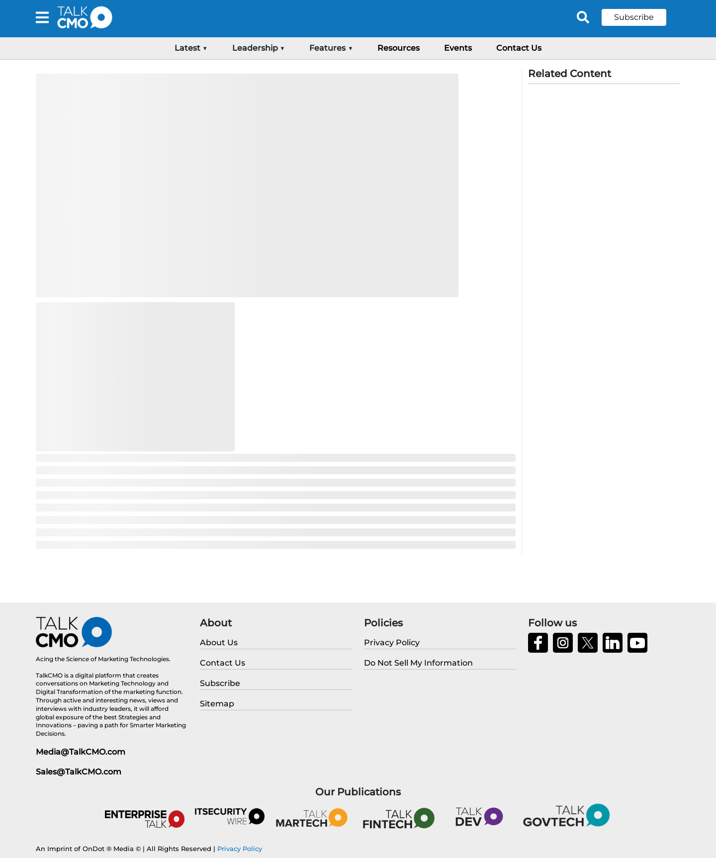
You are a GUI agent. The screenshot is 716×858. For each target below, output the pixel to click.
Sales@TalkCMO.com (78, 771)
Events (458, 48)
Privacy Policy (239, 849)
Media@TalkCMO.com (80, 752)
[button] (641, 17)
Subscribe (634, 17)
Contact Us (518, 48)
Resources (398, 48)
